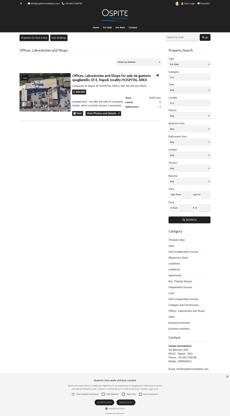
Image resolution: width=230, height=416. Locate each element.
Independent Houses (180, 287)
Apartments (175, 275)
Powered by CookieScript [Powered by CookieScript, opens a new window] (115, 413)
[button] (73, 394)
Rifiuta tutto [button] (125, 402)
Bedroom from (177, 123)
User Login (188, 3)
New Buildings (59, 37)
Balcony (173, 176)
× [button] (227, 377)
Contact (133, 27)
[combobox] (138, 62)
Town (171, 84)
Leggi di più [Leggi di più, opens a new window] (153, 389)
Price (171, 202)
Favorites (203, 3)
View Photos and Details (101, 113)
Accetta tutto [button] (104, 402)
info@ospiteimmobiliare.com (44, 3)
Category (174, 72)
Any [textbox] (172, 90)
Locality (173, 97)
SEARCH (189, 220)
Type (171, 58)
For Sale (107, 27)
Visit (77, 113)
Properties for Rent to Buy (34, 37)
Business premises (179, 322)
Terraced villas (177, 240)
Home (96, 27)
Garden (173, 149)
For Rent (120, 27)
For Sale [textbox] (174, 64)
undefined (174, 263)
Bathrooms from (178, 136)
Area (171, 189)
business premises (179, 328)
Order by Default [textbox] (126, 62)
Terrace (173, 162)
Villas (172, 317)
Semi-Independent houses (183, 251)
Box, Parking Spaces (180, 281)
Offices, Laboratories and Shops (187, 311)
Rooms (173, 110)
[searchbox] (190, 78)
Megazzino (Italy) (178, 257)
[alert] (115, 395)
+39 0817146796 (72, 3)
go (205, 37)
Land (171, 293)
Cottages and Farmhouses (184, 305)
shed (171, 245)
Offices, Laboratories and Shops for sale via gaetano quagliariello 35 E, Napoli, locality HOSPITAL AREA (111, 78)
